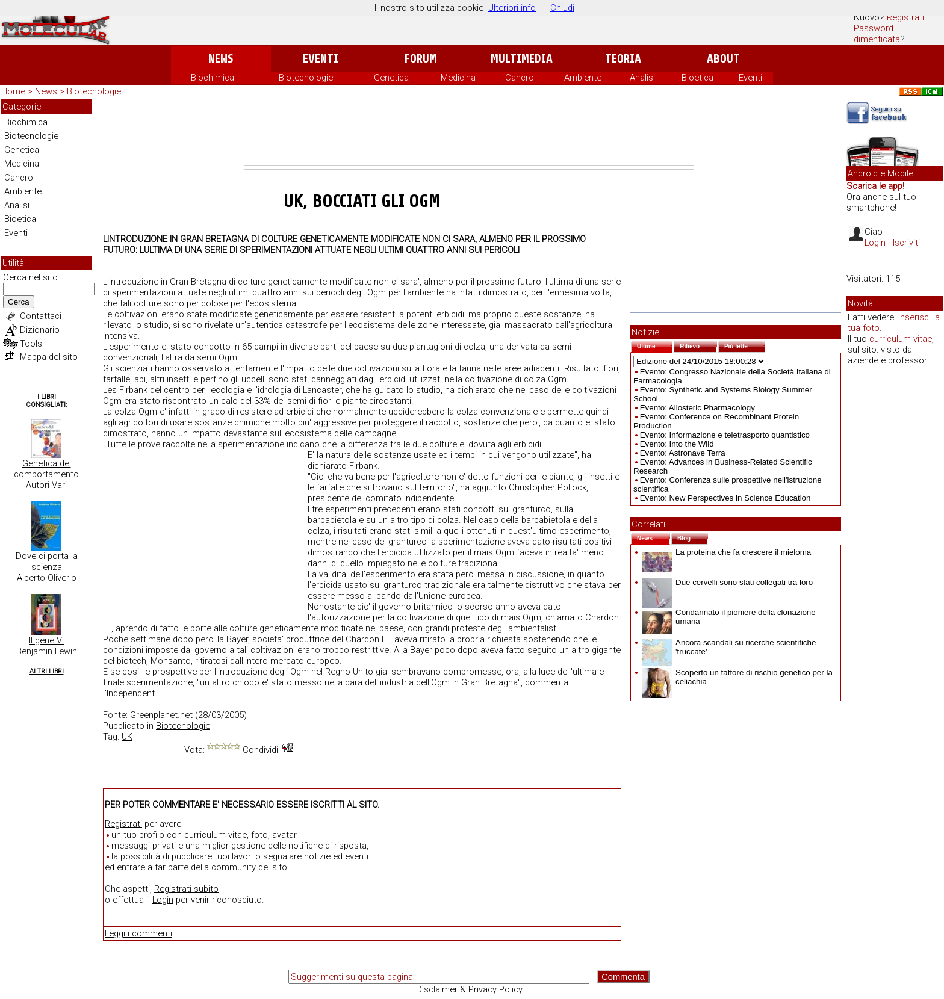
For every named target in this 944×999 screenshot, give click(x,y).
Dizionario (40, 329)
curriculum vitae (900, 338)
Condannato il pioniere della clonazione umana (729, 617)
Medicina (458, 77)
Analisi (642, 77)
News (220, 59)
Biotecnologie (306, 77)
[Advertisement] (469, 132)
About (723, 59)
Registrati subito (186, 888)
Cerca (19, 301)
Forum (420, 59)
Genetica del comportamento (46, 469)
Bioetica (697, 77)
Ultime (654, 345)
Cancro (519, 77)
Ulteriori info (512, 7)
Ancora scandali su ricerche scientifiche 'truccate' (729, 647)
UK (127, 736)
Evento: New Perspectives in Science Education (725, 498)
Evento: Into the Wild (677, 443)
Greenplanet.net (161, 715)
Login (162, 899)
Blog (692, 537)
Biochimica (212, 77)
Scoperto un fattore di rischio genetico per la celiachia (737, 677)
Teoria (623, 59)
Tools (31, 343)
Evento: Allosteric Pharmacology (697, 407)
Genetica (391, 77)
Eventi (320, 59)
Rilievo (698, 345)
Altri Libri (47, 671)
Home (13, 91)
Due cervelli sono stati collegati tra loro (727, 582)
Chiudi (562, 7)
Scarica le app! (875, 186)
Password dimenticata (877, 34)
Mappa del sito (49, 356)
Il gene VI (46, 640)
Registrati (905, 17)
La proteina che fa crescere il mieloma (726, 552)
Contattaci (40, 316)
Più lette (744, 345)
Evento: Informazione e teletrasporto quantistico (725, 434)
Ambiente (582, 77)
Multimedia (522, 59)
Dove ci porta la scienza (47, 561)
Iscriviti (906, 242)
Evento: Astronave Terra (682, 452)
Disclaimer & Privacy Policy (469, 989)
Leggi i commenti (138, 933)
